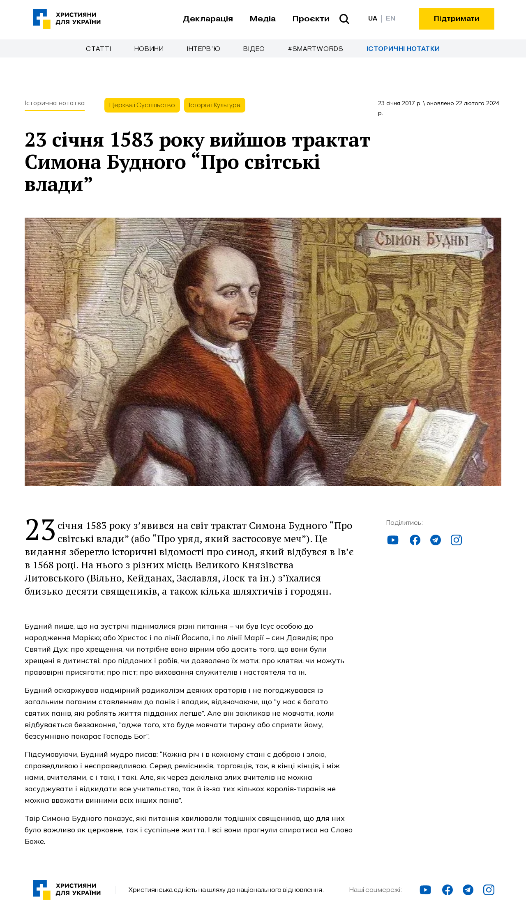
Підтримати (457, 19)
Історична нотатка (55, 103)
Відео (254, 49)
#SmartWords (316, 49)
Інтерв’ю (204, 49)
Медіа (262, 18)
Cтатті (98, 49)
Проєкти (311, 18)
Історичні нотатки (403, 49)
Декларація (207, 18)
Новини (149, 49)
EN (390, 18)
